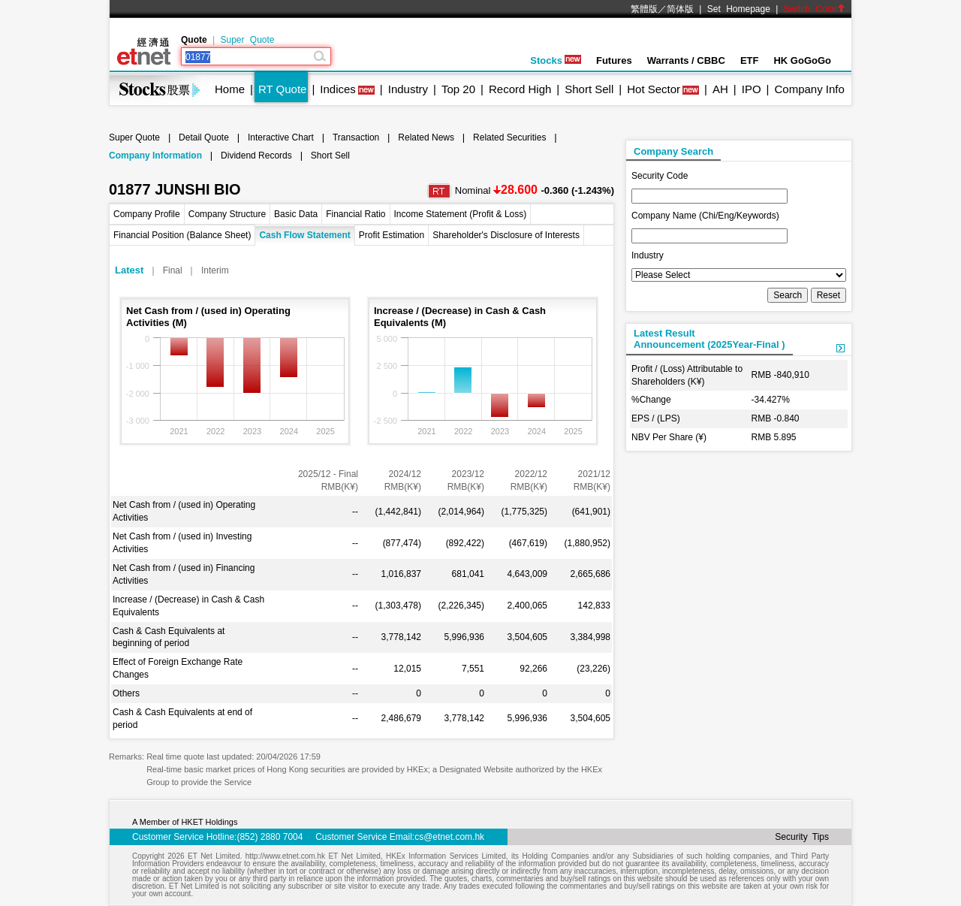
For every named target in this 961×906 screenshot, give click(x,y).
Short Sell (589, 89)
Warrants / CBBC (686, 60)
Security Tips (802, 837)
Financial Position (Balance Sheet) (182, 235)
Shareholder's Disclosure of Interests (506, 235)
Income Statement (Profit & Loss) (460, 214)
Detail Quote (204, 137)
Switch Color (814, 9)
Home (230, 89)
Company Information (155, 155)
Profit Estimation (391, 235)
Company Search (673, 151)
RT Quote (282, 89)
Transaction (356, 137)
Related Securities (509, 137)
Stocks (555, 60)
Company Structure (227, 214)
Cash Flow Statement (304, 235)
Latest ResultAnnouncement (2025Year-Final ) (709, 339)
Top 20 (458, 89)
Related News (426, 137)
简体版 (680, 9)
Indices (338, 89)
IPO (751, 89)
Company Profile (146, 214)
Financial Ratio (355, 214)
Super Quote (247, 40)
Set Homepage (738, 9)
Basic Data (296, 214)
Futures (614, 60)
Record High (520, 89)
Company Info (809, 89)
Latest (129, 270)
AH (720, 89)
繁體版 (644, 9)
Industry (408, 89)
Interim (215, 270)
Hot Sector (653, 89)
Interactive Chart (281, 137)
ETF (749, 60)
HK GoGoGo (802, 60)
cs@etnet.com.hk (449, 837)
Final (172, 270)
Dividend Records (256, 155)
